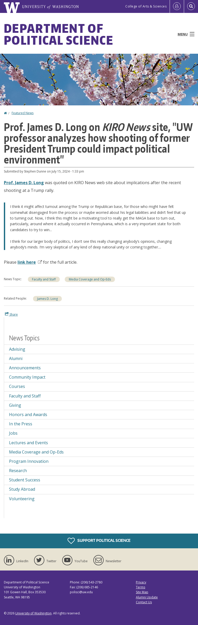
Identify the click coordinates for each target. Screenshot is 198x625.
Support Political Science (99, 540)
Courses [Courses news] (17, 386)
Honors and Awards (28, 414)
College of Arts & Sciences (146, 6)
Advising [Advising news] (17, 349)
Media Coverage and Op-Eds (90, 279)
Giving (15, 405)
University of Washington (33, 613)
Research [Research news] (18, 470)
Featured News (23, 113)
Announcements (25, 368)
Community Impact (27, 377)
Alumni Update (147, 597)
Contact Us (144, 602)
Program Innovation (28, 461)
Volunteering (22, 499)
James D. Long (47, 298)
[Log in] (177, 6)
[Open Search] (191, 6)
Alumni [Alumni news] (15, 358)
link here (30, 262)
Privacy (141, 582)
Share (11, 314)
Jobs (13, 433)
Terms (140, 587)
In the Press (20, 424)
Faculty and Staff (44, 279)
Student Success (24, 480)
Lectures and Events (28, 443)
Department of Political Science (58, 34)
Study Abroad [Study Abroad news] (22, 489)
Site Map (142, 592)
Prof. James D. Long (24, 182)
